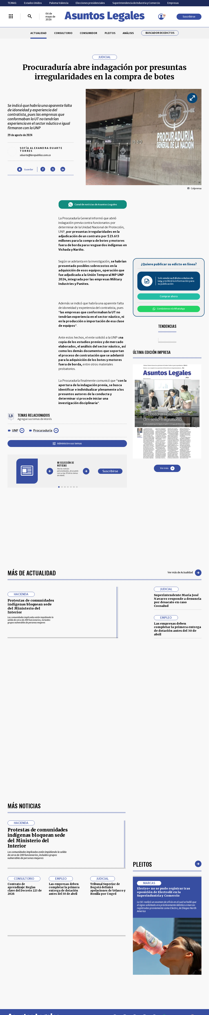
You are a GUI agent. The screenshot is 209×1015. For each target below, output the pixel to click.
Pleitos (142, 864)
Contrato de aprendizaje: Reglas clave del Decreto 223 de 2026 (25, 888)
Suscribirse (189, 16)
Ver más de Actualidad (184, 572)
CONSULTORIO (63, 33)
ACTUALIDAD (38, 33)
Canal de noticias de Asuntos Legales (92, 204)
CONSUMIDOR (88, 33)
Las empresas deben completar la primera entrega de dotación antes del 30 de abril (177, 629)
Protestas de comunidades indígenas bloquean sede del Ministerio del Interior (31, 606)
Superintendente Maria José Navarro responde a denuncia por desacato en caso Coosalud (177, 600)
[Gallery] (68, 469)
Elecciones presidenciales (90, 2)
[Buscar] (30, 16)
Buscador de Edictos (160, 33)
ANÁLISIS (128, 33)
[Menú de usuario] (161, 16)
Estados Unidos (33, 2)
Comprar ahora (169, 296)
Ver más (167, 468)
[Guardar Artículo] (25, 169)
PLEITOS (110, 33)
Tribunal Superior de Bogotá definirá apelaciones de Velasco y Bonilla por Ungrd (108, 888)
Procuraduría (42, 430)
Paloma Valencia (58, 2)
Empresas (173, 2)
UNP (15, 430)
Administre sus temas (67, 443)
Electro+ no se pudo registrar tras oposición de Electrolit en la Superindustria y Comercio (163, 892)
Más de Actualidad (32, 572)
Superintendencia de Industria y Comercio (136, 2)
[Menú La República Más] (11, 16)
